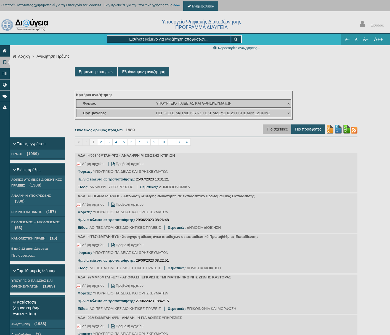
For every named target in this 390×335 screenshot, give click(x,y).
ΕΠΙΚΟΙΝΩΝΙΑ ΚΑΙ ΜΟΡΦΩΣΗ (211, 309)
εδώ (176, 5)
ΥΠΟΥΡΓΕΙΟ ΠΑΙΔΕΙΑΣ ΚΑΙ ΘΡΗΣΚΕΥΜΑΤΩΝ (33, 283)
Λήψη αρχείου (90, 164)
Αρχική (24, 56)
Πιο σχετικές (277, 129)
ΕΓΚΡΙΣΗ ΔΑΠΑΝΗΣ (33, 211)
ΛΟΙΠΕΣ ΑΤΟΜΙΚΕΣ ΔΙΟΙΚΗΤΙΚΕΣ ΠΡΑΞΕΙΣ (36, 182)
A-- (347, 39)
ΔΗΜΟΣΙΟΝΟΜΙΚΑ (174, 187)
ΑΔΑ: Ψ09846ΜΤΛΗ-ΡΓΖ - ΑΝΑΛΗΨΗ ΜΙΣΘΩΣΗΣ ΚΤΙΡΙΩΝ (126, 155)
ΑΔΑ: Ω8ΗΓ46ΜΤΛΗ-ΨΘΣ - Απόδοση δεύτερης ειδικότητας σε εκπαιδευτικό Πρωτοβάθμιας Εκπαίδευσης (166, 196)
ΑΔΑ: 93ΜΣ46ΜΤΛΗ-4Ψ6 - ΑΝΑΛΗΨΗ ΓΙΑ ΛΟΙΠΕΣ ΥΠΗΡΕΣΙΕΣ (130, 318)
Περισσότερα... (23, 255)
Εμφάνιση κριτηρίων (96, 72)
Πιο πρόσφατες (308, 129)
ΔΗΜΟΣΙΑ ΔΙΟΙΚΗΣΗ (204, 227)
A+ (365, 39)
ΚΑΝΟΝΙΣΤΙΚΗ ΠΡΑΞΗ (34, 238)
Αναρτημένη (28, 323)
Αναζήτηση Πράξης (52, 56)
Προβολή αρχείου (127, 164)
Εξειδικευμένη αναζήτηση (143, 72)
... (172, 142)
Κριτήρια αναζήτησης (94, 95)
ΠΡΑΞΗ (25, 153)
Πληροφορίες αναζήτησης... (238, 48)
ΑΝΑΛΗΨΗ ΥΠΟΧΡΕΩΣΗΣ (31, 198)
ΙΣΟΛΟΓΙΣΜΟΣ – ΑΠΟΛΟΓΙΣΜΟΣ (35, 225)
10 (163, 142)
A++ (378, 39)
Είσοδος (370, 24)
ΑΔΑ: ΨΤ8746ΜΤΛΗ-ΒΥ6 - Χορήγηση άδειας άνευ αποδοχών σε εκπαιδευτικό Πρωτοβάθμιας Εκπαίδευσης (168, 237)
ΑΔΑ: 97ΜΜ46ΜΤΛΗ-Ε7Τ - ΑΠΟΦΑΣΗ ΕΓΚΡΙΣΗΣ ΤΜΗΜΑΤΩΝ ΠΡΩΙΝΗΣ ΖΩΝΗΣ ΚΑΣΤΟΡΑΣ (154, 277)
